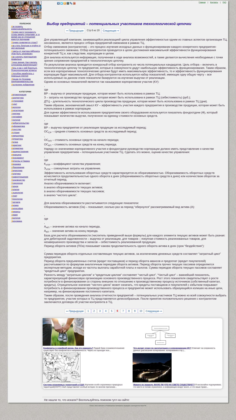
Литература (17, 139)
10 (141, 311)
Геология (15, 120)
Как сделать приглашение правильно (24, 58)
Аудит (14, 104)
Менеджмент (17, 158)
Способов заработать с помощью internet (22, 74)
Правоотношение (19, 177)
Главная (202, 2)
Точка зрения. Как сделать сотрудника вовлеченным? (24, 63)
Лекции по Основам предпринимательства (22, 80)
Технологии (17, 199)
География (16, 117)
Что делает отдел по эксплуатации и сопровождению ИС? (162, 348)
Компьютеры (17, 136)
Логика (14, 142)
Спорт (14, 196)
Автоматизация (18, 94)
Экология (15, 218)
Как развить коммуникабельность (21, 27)
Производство (18, 180)
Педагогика (16, 170)
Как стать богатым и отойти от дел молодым (26, 46)
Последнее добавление (22, 84)
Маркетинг (16, 145)
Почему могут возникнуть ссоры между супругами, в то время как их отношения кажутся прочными (25, 36)
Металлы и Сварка (20, 161)
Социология (17, 192)
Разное (14, 186)
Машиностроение (19, 151)
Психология (17, 183)
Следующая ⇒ (111, 30)
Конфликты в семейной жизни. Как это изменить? (68, 348)
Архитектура (17, 98)
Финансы (15, 211)
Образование (17, 167)
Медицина (16, 155)
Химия (14, 215)
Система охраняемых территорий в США (63, 385)
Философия (17, 208)
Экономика (16, 221)
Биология (16, 107)
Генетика (15, 113)
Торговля (15, 202)
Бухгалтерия (17, 110)
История (15, 132)
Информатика (18, 126)
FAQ (224, 2)
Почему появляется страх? (24, 42)
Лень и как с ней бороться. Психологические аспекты (24, 69)
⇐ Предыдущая (75, 30)
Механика (16, 164)
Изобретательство (20, 123)
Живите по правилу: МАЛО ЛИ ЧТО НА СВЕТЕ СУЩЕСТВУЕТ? (164, 385)
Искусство (16, 129)
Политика (16, 173)
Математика (17, 148)
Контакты (214, 2)
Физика (15, 205)
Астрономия (17, 101)
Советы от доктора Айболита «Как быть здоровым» (25, 52)
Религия (15, 189)
